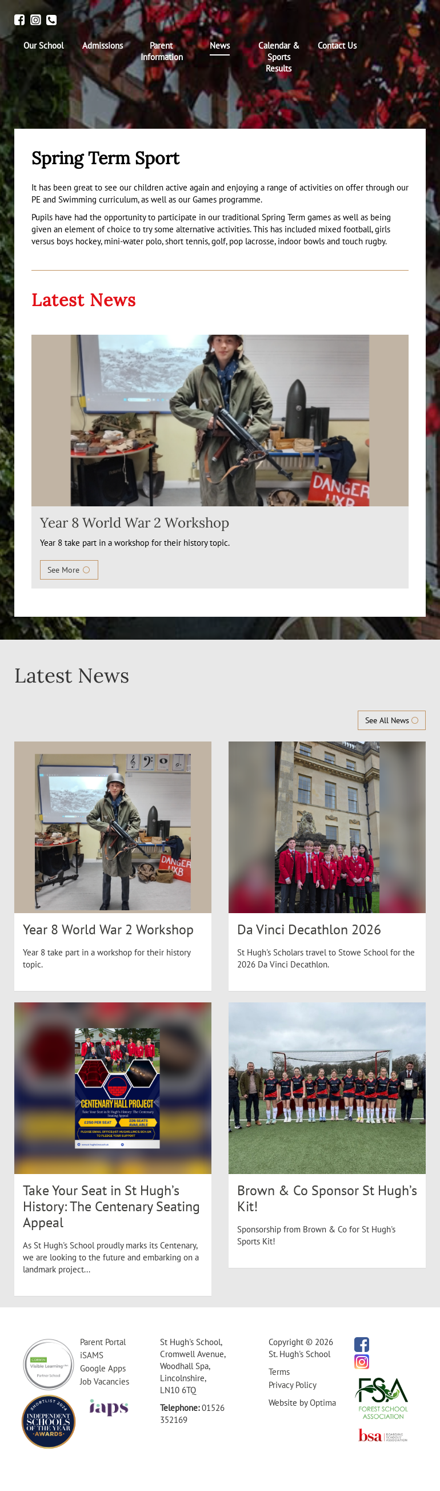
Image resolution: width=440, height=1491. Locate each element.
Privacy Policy (293, 1384)
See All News (391, 720)
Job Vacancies (104, 1381)
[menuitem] (43, 45)
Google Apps (103, 1368)
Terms (279, 1371)
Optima (323, 1402)
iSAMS (91, 1355)
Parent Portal (103, 1342)
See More (69, 570)
